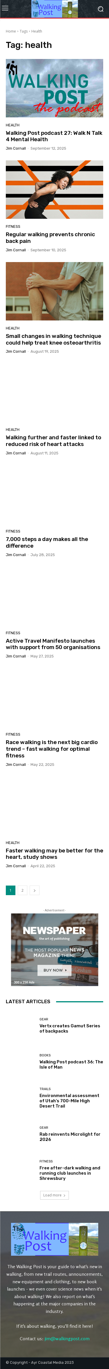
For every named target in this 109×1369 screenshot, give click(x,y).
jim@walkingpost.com (67, 1338)
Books (45, 1055)
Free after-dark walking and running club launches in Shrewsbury (70, 1173)
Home (11, 31)
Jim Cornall (16, 148)
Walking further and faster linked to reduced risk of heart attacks (53, 440)
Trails (45, 1089)
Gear (44, 1019)
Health (12, 125)
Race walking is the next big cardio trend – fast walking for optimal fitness (52, 749)
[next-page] (35, 890)
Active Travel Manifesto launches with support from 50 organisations (53, 644)
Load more (54, 1195)
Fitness (13, 226)
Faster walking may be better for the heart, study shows (54, 854)
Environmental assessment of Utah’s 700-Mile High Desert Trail (69, 1101)
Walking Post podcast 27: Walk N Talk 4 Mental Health (54, 136)
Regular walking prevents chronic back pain (50, 237)
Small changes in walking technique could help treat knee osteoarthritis (53, 339)
